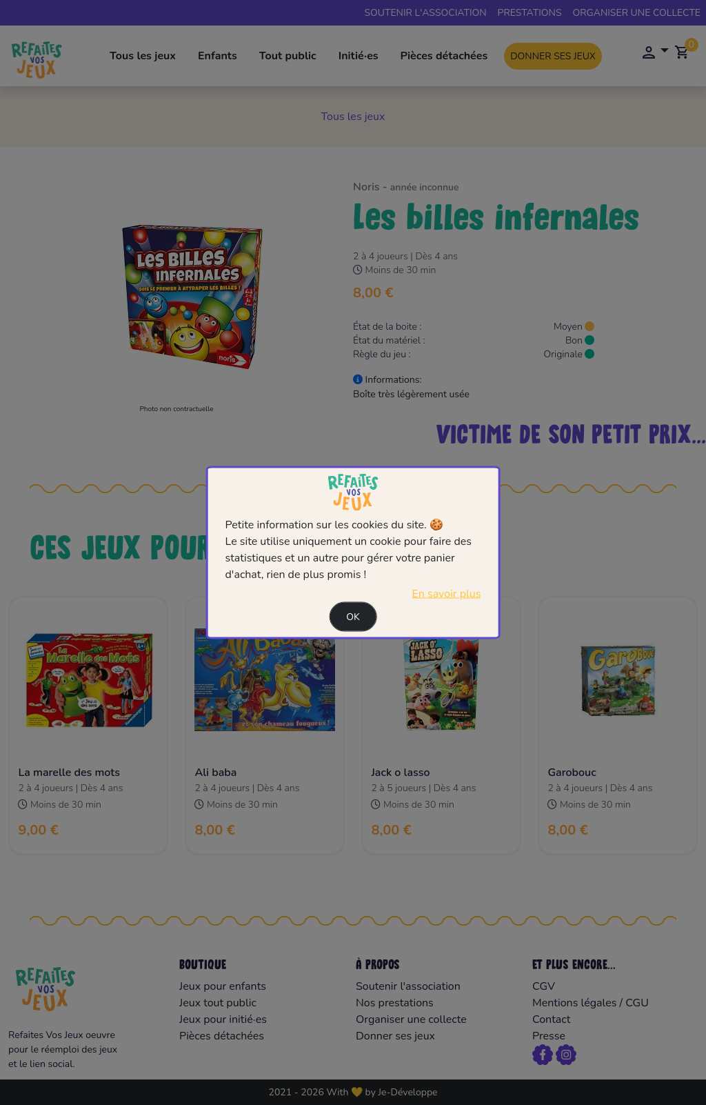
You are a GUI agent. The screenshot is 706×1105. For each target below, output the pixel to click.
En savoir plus (446, 593)
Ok (353, 616)
